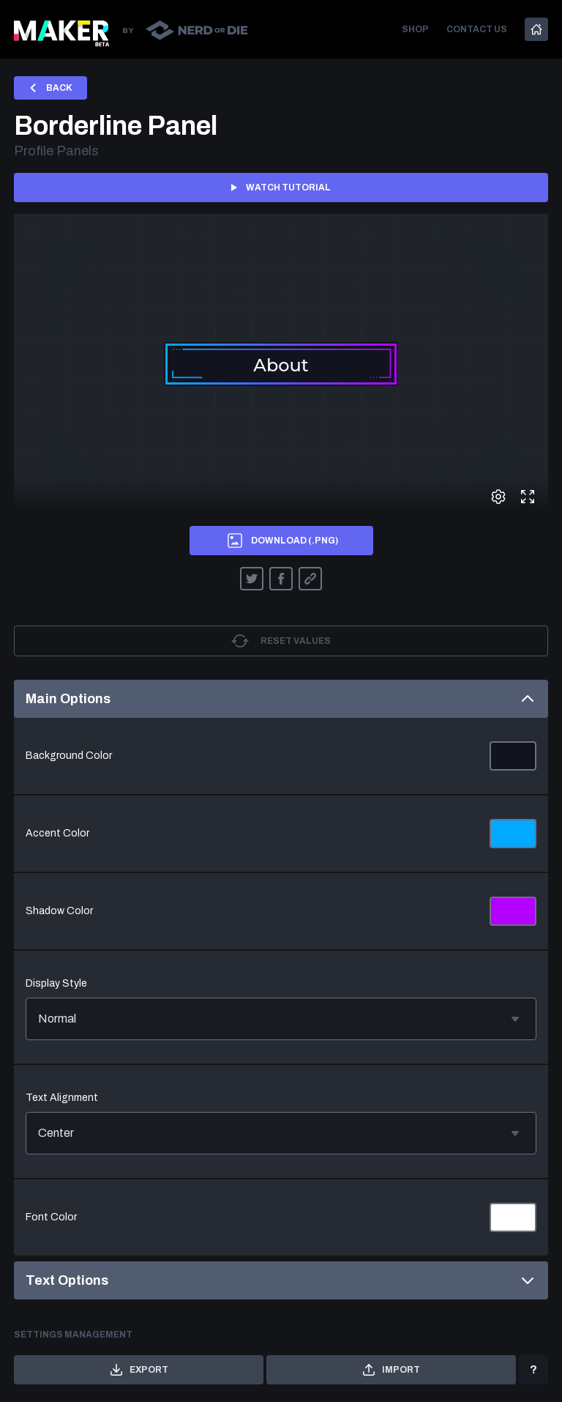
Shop (415, 29)
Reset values (281, 641)
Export (138, 1369)
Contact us (476, 29)
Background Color (69, 755)
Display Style (56, 983)
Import (391, 1369)
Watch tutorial (281, 187)
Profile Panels (56, 151)
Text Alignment (62, 1097)
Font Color (51, 1217)
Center (281, 1133)
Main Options (281, 699)
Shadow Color (59, 910)
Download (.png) (281, 540)
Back (50, 88)
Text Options (281, 1280)
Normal (281, 1019)
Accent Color (57, 833)
